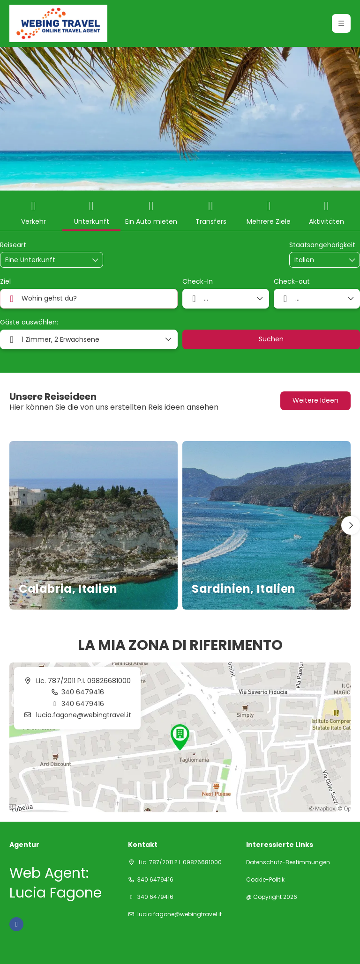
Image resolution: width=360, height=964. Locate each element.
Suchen (271, 339)
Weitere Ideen (315, 400)
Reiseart (13, 245)
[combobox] (317, 260)
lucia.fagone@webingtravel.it (82, 715)
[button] (350, 525)
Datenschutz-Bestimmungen (288, 862)
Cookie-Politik (265, 879)
